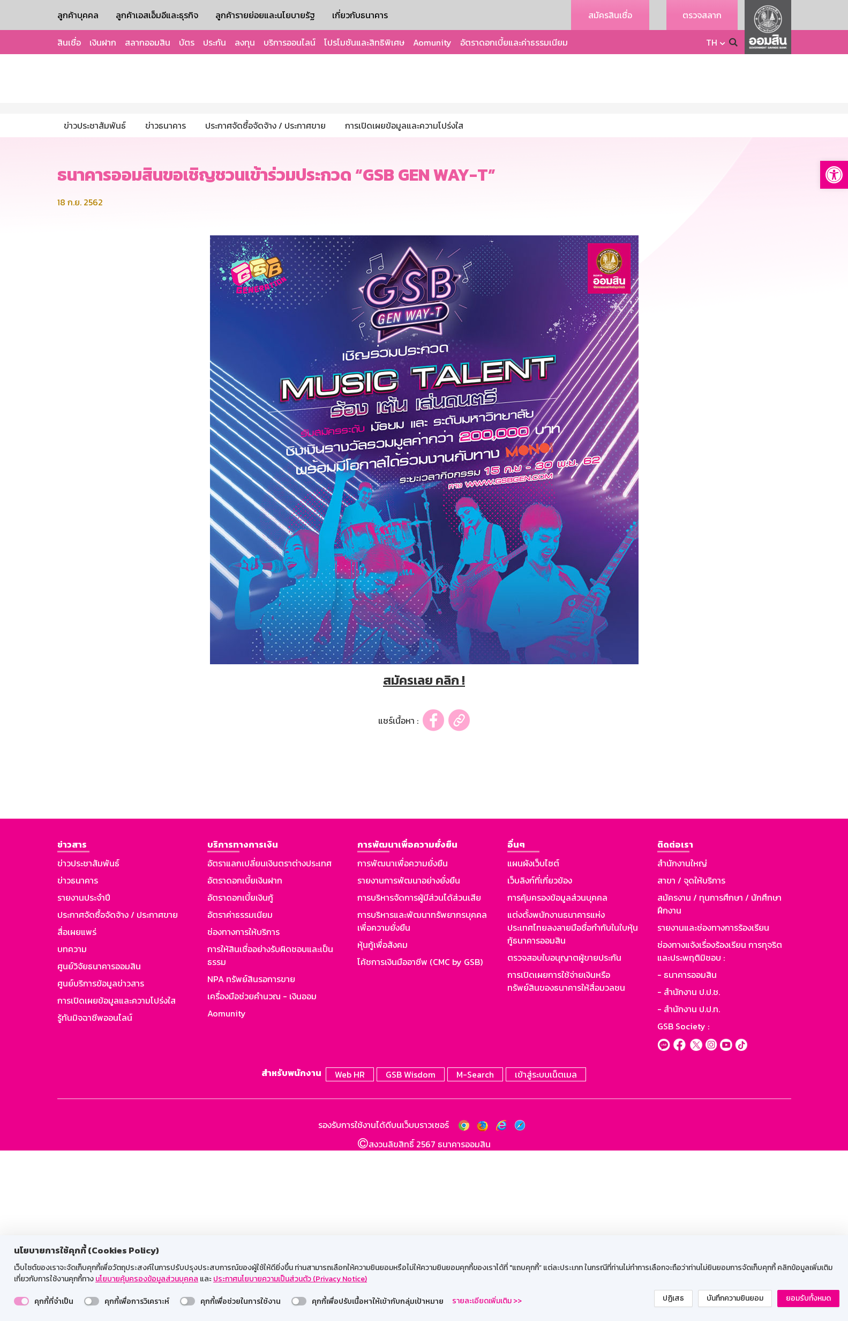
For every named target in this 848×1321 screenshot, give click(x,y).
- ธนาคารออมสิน (687, 1147)
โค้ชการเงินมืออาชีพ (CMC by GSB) (420, 1134)
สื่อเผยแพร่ (76, 1104)
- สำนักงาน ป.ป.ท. (688, 1181)
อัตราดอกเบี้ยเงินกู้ (240, 1070)
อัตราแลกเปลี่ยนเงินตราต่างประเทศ (269, 1035)
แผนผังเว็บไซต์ (533, 1035)
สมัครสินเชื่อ (610, 15)
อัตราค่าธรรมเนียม (240, 1087)
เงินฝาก (102, 42)
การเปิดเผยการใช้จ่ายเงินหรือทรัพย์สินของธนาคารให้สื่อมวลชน (566, 1154)
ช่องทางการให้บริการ (243, 1104)
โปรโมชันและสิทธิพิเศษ (364, 42)
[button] (834, 175)
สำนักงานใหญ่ (682, 1035)
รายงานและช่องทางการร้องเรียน (713, 1100)
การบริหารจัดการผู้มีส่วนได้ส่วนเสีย (419, 1070)
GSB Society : (683, 1198)
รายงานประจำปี (83, 1070)
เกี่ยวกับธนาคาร (360, 15)
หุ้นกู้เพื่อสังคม (382, 1117)
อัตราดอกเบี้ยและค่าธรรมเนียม (514, 42)
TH (711, 42)
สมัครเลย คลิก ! (424, 852)
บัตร (186, 42)
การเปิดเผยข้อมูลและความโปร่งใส (116, 1173)
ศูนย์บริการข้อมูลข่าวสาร (100, 1155)
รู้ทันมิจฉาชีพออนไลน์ (94, 1190)
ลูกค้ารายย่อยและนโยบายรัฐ (265, 15)
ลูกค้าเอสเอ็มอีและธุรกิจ (157, 15)
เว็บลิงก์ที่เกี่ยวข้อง (539, 1053)
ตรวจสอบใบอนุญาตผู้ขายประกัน (564, 1130)
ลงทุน (245, 42)
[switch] (21, 1301)
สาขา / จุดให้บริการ (691, 1053)
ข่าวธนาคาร (77, 1053)
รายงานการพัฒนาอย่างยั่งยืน (408, 1053)
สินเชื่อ (69, 42)
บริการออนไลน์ (290, 42)
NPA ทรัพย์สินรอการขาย (251, 1151)
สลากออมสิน (147, 42)
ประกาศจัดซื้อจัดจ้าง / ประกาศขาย (117, 1087)
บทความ (72, 1121)
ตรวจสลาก (702, 15)
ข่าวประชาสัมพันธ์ (88, 1035)
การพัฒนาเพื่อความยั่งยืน (402, 1035)
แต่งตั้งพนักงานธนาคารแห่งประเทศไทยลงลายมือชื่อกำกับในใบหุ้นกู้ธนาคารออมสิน (572, 1100)
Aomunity (432, 42)
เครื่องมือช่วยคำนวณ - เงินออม (262, 1168)
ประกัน (214, 42)
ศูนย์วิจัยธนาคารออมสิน (99, 1138)
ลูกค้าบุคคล (78, 15)
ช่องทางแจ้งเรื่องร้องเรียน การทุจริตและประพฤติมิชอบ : (719, 1124)
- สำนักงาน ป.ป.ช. (688, 1164)
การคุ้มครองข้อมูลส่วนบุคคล (557, 1070)
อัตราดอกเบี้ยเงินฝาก (244, 1053)
